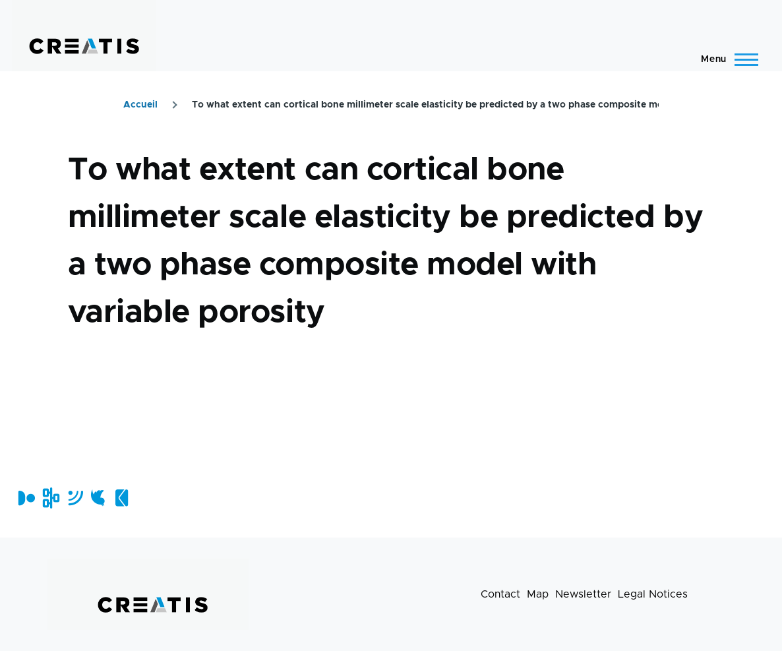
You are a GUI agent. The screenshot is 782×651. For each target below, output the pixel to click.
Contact (500, 594)
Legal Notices (653, 594)
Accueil (140, 104)
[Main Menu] (725, 59)
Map (538, 594)
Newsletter (583, 594)
